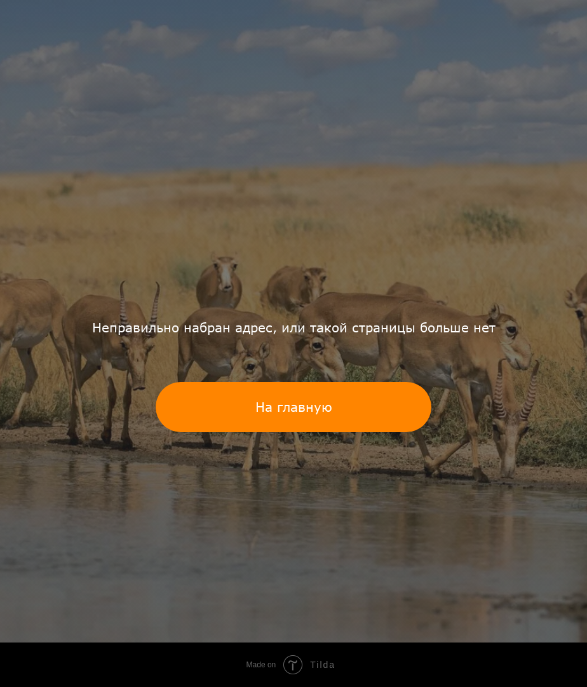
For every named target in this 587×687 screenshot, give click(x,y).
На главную (293, 406)
